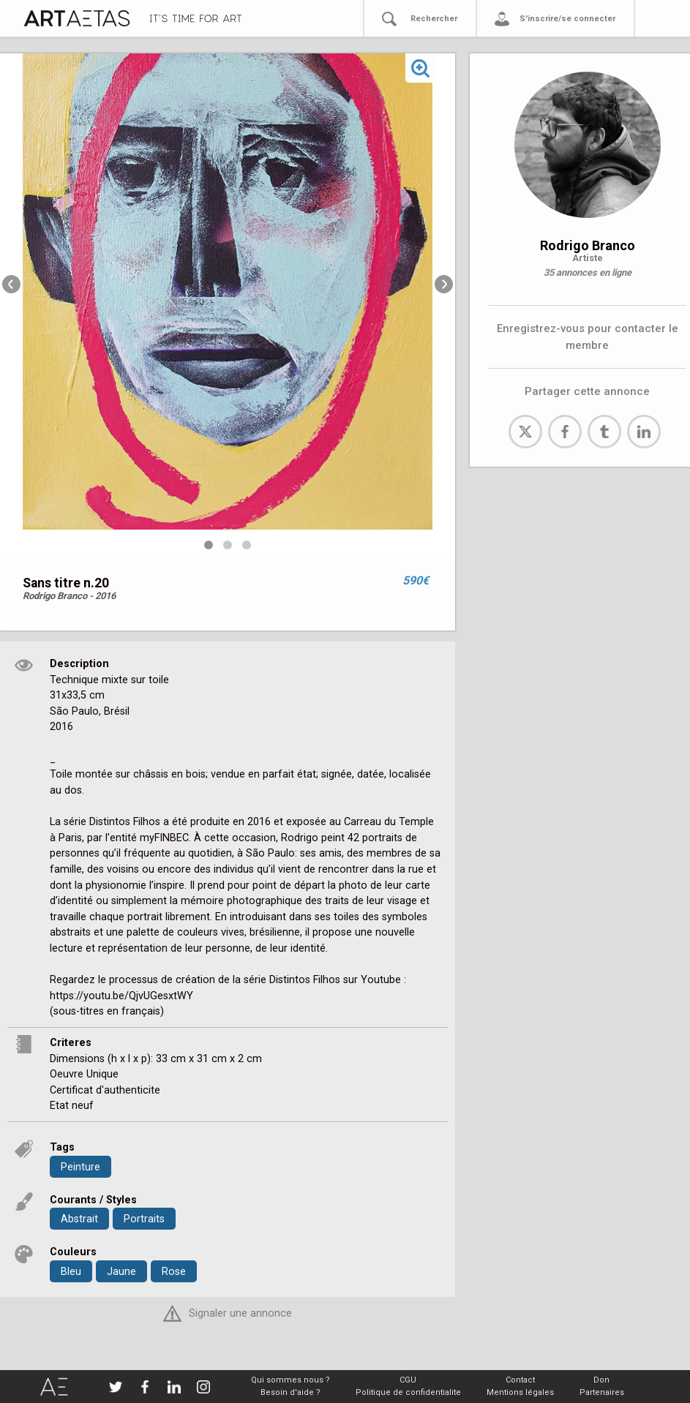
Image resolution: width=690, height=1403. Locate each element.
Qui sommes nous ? (290, 1380)
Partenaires (602, 1392)
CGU (408, 1380)
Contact (520, 1380)
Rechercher (433, 18)
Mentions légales (520, 1392)
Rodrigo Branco (587, 245)
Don (601, 1380)
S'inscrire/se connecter (567, 18)
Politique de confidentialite (408, 1392)
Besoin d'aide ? (290, 1392)
